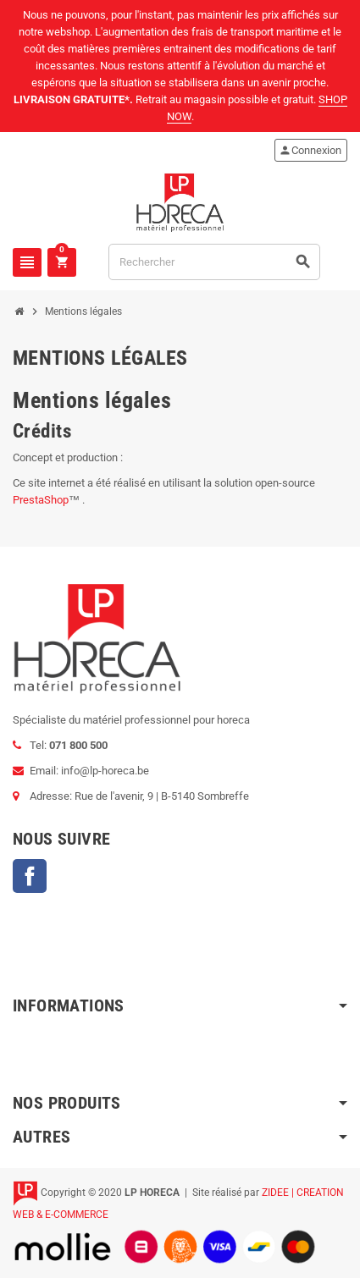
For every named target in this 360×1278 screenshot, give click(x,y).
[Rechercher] (214, 262)
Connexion (310, 150)
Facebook (30, 876)
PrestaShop (41, 499)
